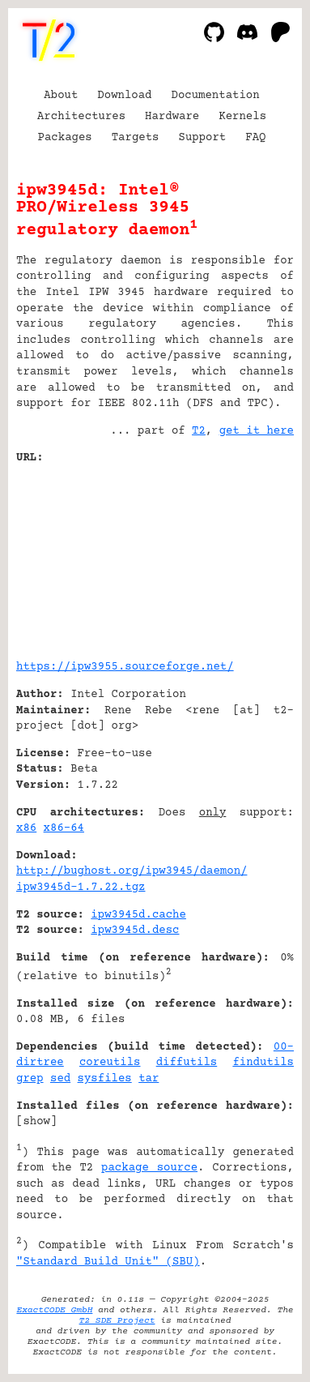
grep (30, 1078)
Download (124, 95)
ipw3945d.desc (135, 930)
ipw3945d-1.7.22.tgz (81, 887)
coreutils (110, 1062)
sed (60, 1078)
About (61, 95)
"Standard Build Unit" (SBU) (108, 1262)
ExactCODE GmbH (54, 1310)
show (36, 1121)
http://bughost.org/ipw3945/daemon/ (131, 871)
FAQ (255, 137)
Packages (65, 137)
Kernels (242, 116)
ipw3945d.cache (138, 915)
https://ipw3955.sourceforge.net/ (125, 667)
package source (149, 1168)
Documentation (216, 95)
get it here (256, 431)
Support (202, 137)
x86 (26, 828)
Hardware (172, 116)
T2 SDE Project (117, 1321)
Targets (135, 137)
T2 (199, 431)
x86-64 (64, 828)
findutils (263, 1062)
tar (148, 1078)
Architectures (81, 116)
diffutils (187, 1062)
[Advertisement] (245, 556)
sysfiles (105, 1078)
